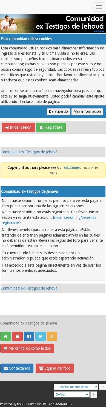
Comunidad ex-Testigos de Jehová (29, 152)
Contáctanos (17, 368)
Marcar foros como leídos (27, 348)
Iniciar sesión (18, 127)
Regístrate (51, 127)
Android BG (63, 404)
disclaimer (72, 167)
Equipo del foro (54, 368)
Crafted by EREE (37, 404)
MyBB (21, 404)
